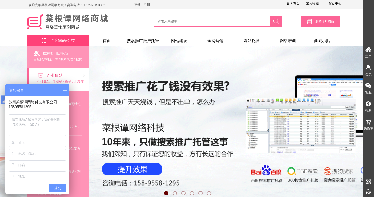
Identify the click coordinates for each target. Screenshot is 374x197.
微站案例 (74, 149)
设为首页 (293, 3)
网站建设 (179, 41)
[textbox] (211, 21)
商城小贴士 (324, 41)
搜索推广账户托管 (143, 41)
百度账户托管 (43, 59)
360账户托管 (64, 59)
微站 (68, 82)
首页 (107, 41)
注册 (147, 5)
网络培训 (288, 41)
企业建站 (55, 75)
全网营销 (215, 41)
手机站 (57, 82)
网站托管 (252, 41)
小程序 (79, 82)
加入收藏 (312, 3)
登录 (137, 5)
